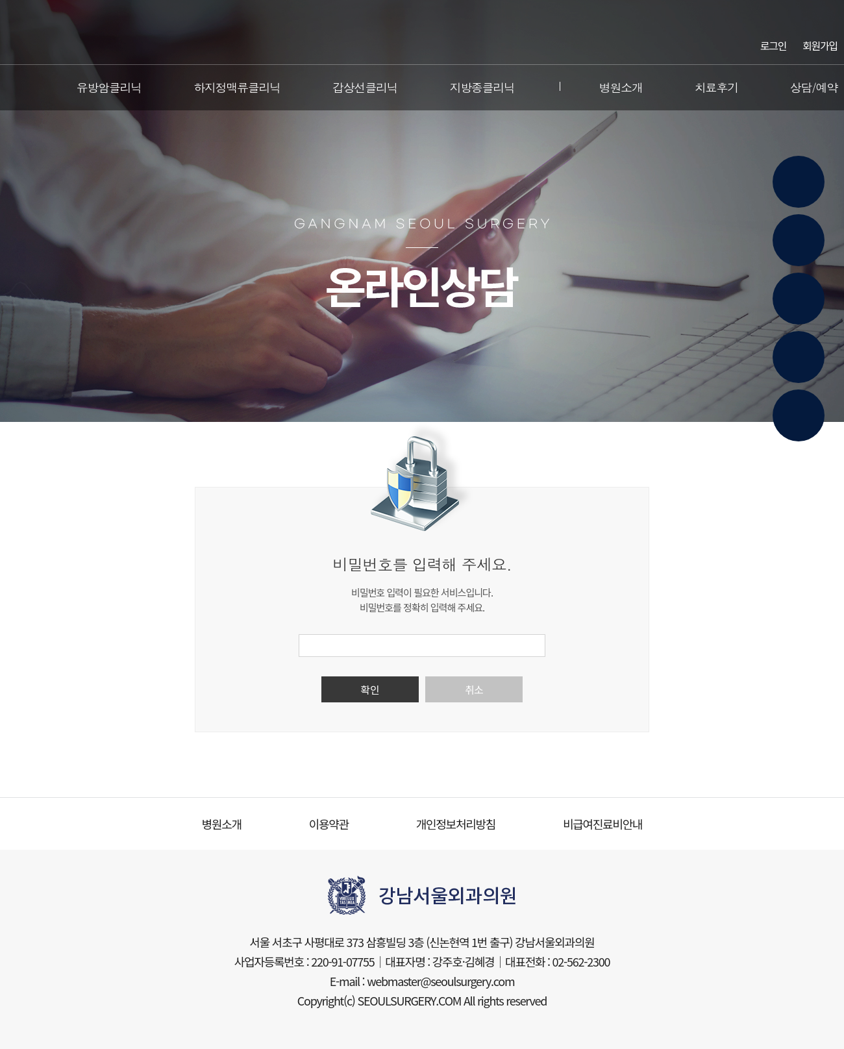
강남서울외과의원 (422, 32)
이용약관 (329, 823)
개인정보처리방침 (455, 823)
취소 (474, 689)
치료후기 (716, 87)
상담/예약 (814, 87)
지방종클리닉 (481, 87)
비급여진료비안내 (602, 823)
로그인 (773, 45)
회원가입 (820, 45)
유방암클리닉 (109, 87)
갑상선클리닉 (364, 87)
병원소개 (621, 87)
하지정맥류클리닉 (236, 87)
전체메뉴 (15, 87)
